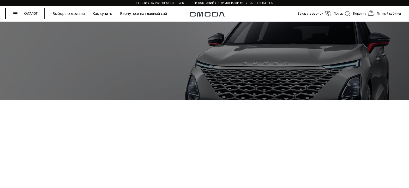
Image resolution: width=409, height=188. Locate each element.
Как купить (102, 13)
